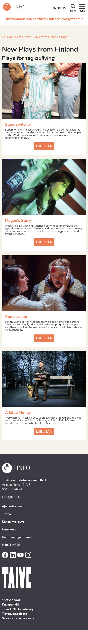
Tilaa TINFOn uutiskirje (18, 609)
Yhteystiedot (11, 600)
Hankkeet (9, 529)
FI (59, 8)
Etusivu (7, 37)
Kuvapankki (10, 604)
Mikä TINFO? (11, 544)
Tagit (64, 37)
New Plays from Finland (41, 37)
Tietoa (18, 37)
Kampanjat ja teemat (17, 537)
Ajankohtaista (12, 506)
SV (64, 8)
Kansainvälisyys (13, 521)
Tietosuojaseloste (14, 613)
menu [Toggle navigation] (82, 11)
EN (54, 8)
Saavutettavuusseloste (18, 618)
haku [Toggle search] (73, 11)
